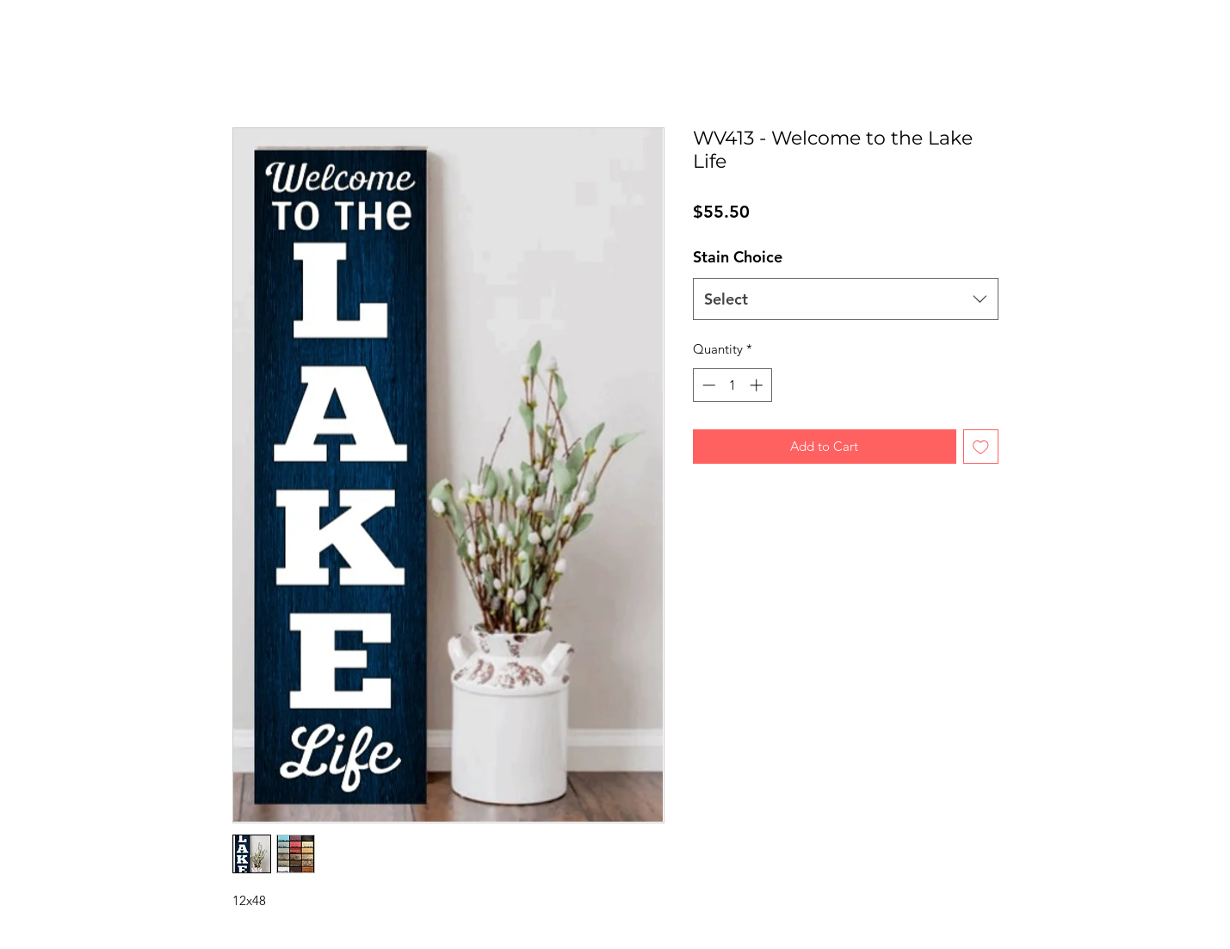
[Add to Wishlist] (980, 447)
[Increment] (758, 385)
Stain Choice (737, 257)
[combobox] (845, 299)
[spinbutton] (732, 385)
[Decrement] (707, 385)
